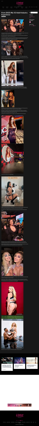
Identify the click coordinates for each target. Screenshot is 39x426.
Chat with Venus (7, 7)
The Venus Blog (21, 7)
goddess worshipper (4, 16)
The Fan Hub (3, 7)
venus (30, 17)
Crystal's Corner (26, 7)
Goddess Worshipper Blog (16, 7)
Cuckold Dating (11, 7)
